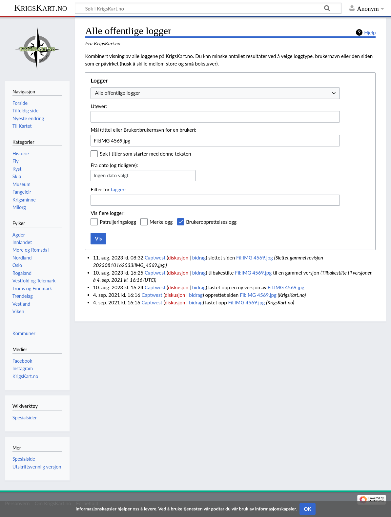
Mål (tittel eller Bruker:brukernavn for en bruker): (143, 130)
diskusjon (178, 257)
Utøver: (99, 106)
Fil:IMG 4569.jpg (254, 257)
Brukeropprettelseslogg (211, 222)
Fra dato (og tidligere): (114, 165)
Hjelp (370, 32)
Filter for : (108, 189)
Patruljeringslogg (118, 222)
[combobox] (215, 93)
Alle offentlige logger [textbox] (117, 93)
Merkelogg (161, 222)
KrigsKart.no (40, 8)
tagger (117, 189)
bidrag (199, 257)
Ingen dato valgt (110, 175)
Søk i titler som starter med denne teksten (145, 154)
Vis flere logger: (108, 213)
